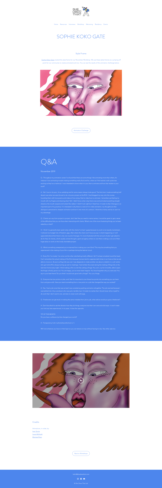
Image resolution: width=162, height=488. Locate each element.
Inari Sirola (36, 431)
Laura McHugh (37, 434)
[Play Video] (81, 380)
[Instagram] (78, 479)
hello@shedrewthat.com (81, 474)
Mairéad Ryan (37, 437)
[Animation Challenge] (81, 130)
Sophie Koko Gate (48, 60)
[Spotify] (81, 479)
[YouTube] (84, 479)
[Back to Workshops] (81, 453)
